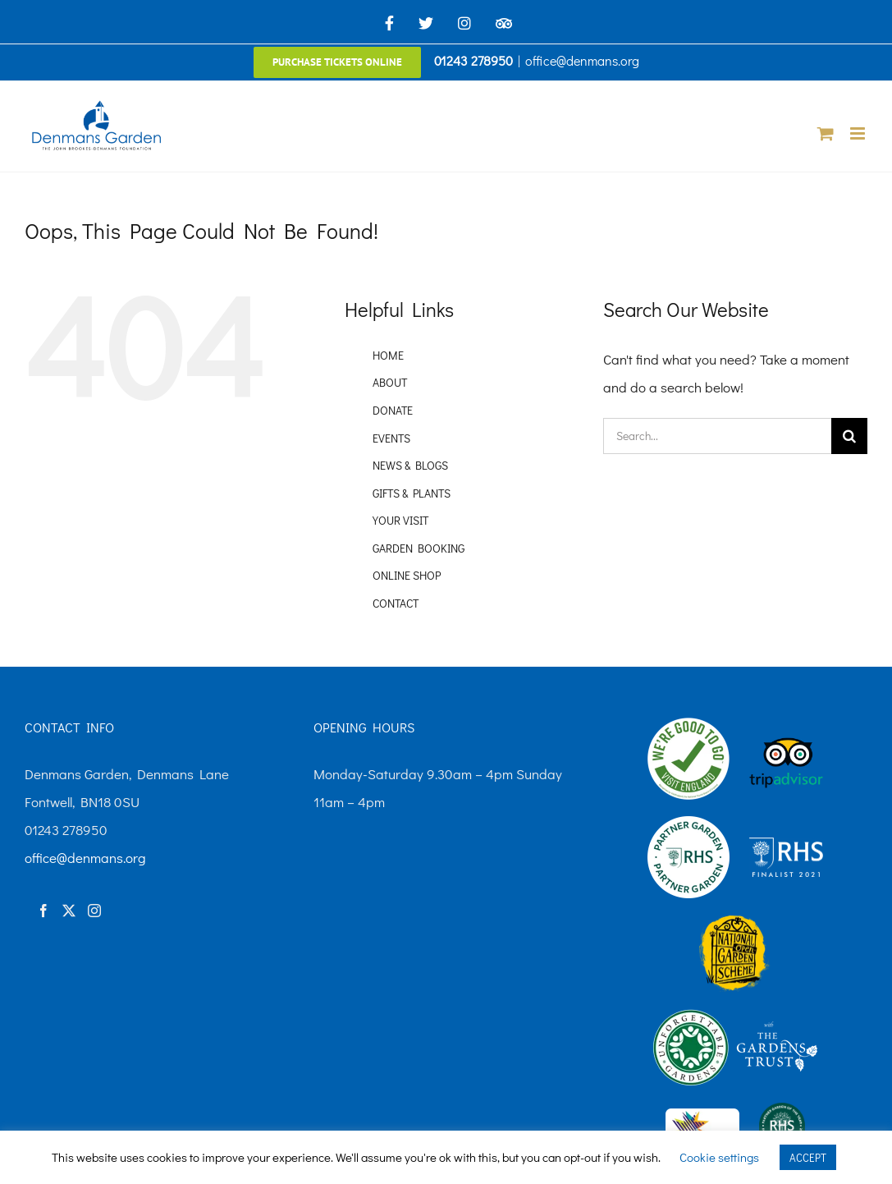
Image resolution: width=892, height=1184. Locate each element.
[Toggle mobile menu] (858, 133)
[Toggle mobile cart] (825, 133)
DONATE (393, 410)
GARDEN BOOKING (418, 548)
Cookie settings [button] (719, 1157)
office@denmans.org (582, 60)
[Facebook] (43, 910)
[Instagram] (94, 910)
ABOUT (390, 382)
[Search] (849, 436)
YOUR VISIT (400, 520)
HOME (388, 355)
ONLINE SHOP (407, 575)
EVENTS (391, 438)
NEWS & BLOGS (410, 465)
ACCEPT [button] (807, 1157)
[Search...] (717, 436)
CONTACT (396, 603)
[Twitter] (68, 910)
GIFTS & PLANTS (412, 493)
